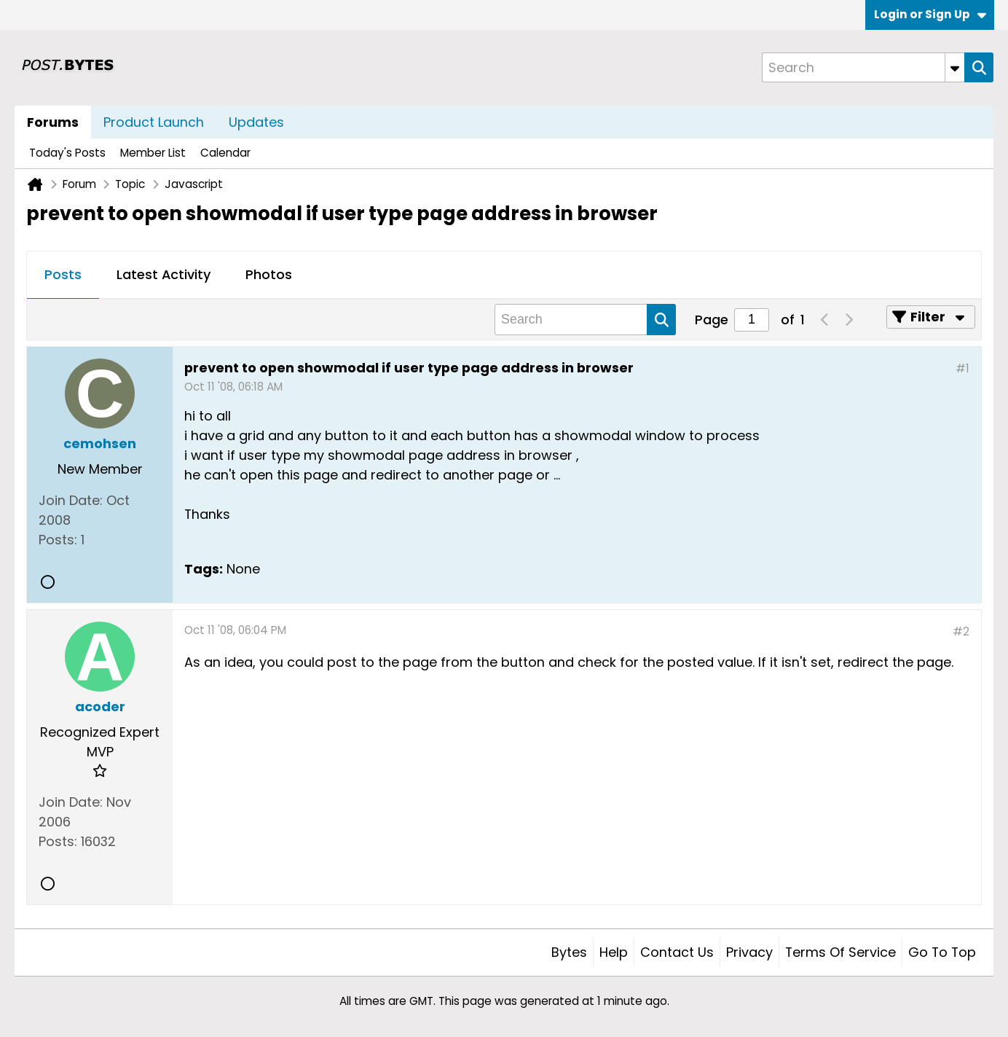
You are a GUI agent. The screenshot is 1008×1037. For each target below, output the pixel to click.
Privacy (749, 952)
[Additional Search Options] (955, 67)
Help (613, 952)
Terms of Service (840, 952)
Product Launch (153, 122)
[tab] (63, 275)
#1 (962, 368)
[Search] (863, 67)
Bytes (569, 952)
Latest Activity (163, 274)
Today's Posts (67, 152)
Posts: (58, 540)
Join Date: (71, 500)
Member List (153, 152)
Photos (268, 274)
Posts (63, 274)
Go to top (942, 952)
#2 (961, 631)
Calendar (225, 152)
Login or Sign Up (930, 14)
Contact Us (677, 952)
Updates (256, 122)
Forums (53, 122)
